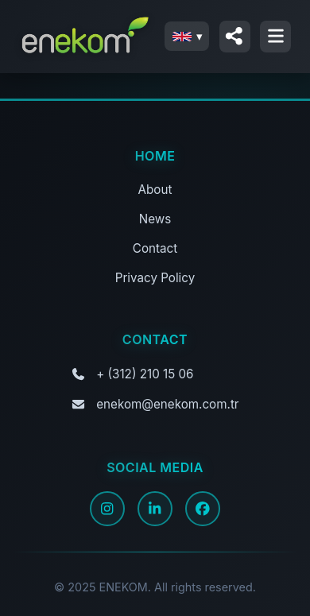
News (155, 219)
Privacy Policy (155, 277)
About (155, 189)
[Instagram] (107, 508)
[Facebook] (202, 508)
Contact (155, 248)
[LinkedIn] (155, 508)
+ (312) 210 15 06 (144, 374)
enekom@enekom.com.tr (167, 404)
